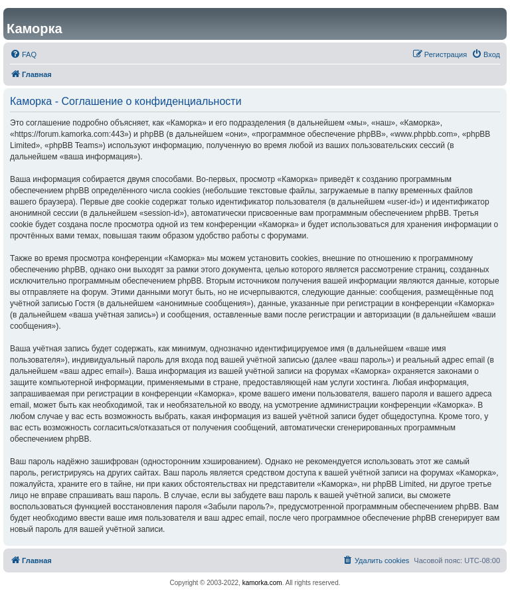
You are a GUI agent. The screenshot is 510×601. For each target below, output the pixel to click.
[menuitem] (23, 54)
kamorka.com (262, 582)
